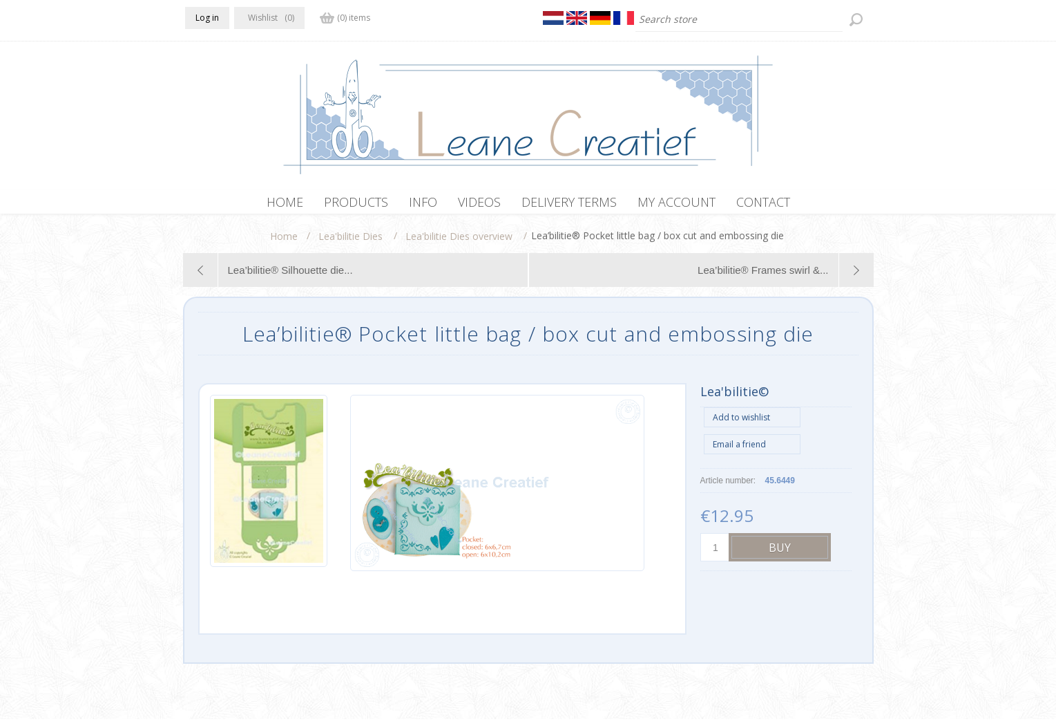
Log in (207, 18)
